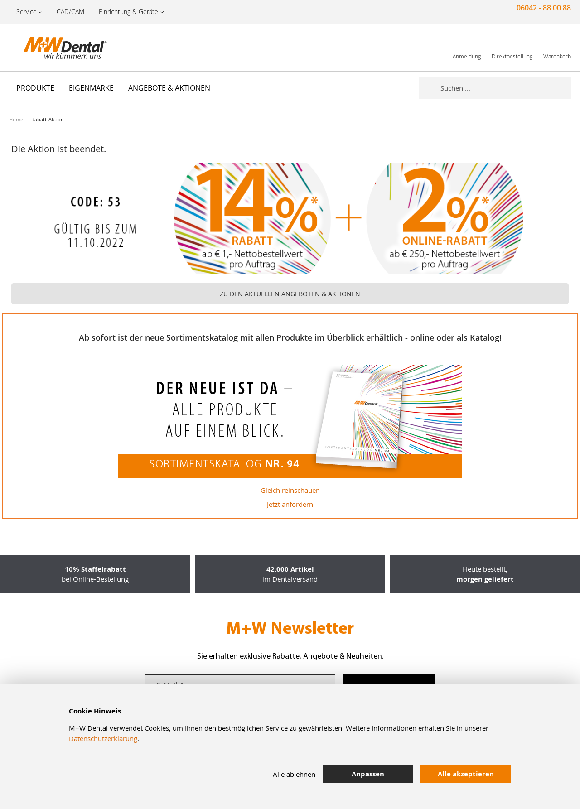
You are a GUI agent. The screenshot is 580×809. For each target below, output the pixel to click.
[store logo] (54, 47)
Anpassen (368, 774)
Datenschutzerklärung (103, 738)
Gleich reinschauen (290, 490)
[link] (467, 47)
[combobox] (505, 88)
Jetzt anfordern (290, 504)
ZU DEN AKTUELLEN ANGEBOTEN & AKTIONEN (290, 293)
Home (16, 119)
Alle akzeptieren (466, 774)
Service (26, 11)
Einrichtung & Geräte (128, 11)
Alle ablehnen (294, 774)
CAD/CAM (70, 11)
